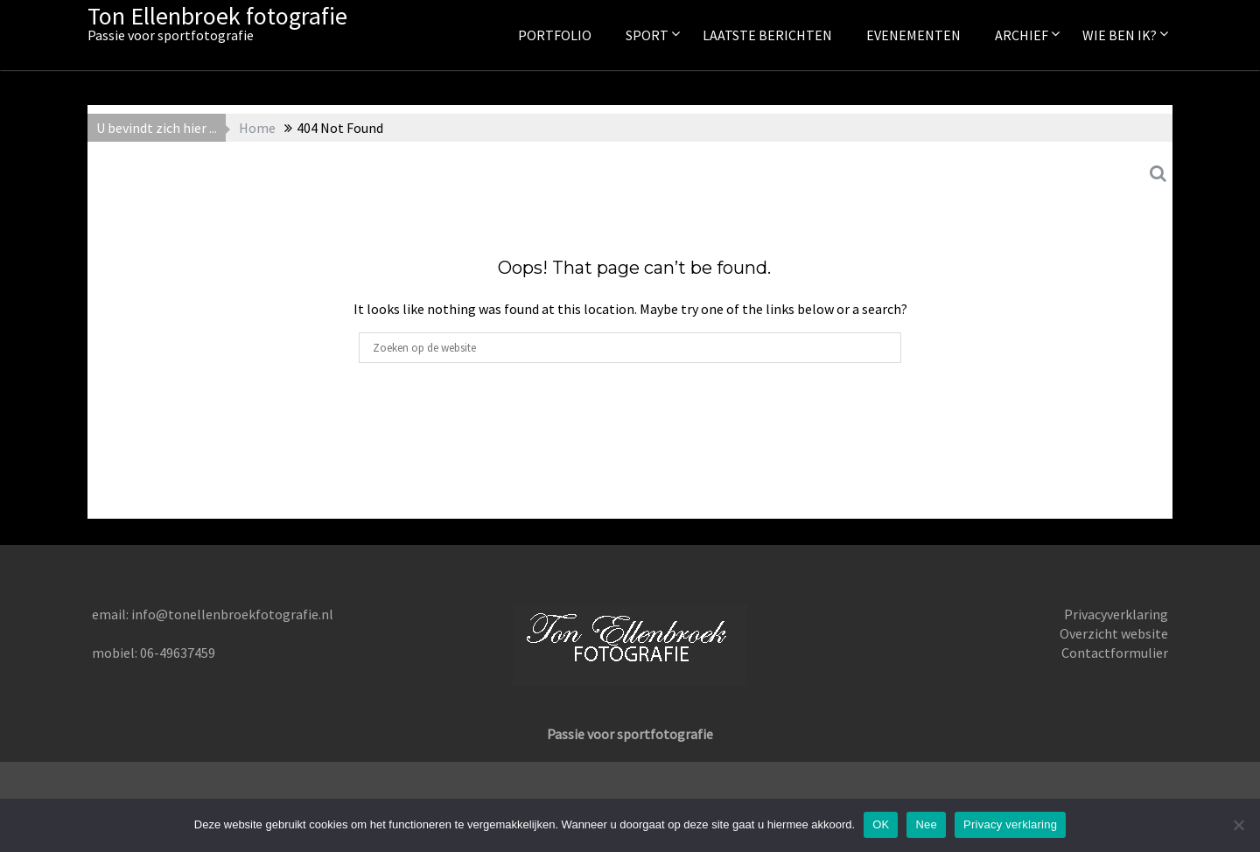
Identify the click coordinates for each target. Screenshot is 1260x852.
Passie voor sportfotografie (630, 734)
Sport (647, 35)
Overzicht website (1114, 633)
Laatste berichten (767, 35)
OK (880, 824)
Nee (926, 824)
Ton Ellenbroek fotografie (217, 15)
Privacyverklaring (1116, 614)
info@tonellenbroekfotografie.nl (232, 614)
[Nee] (1238, 825)
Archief (1021, 35)
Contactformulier (1114, 652)
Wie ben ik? (1119, 35)
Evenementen (913, 35)
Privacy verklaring (1010, 824)
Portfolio (555, 35)
